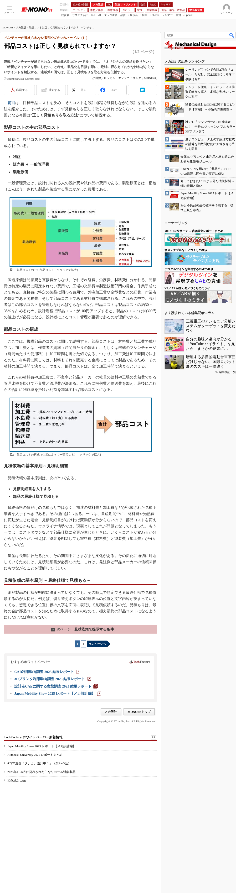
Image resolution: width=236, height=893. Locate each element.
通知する (54, 90)
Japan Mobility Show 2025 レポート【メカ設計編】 (41, 746)
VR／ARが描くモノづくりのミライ (187, 288)
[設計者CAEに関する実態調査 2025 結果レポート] (56, 686)
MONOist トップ (139, 712)
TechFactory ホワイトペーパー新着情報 (33, 737)
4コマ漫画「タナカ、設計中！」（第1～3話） (39, 763)
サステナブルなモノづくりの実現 (185, 250)
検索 (232, 35)
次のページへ (97, 644)
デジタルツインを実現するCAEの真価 (188, 269)
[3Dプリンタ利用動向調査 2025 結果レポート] (52, 679)
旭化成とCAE (16, 780)
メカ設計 (21, 27)
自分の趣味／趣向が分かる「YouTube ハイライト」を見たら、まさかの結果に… (210, 344)
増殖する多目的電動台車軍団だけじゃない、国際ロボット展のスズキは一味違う (211, 361)
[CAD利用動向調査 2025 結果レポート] (47, 672)
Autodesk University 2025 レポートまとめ (34, 754)
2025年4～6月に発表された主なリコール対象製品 (41, 772)
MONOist (7, 27)
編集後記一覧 (227, 372)
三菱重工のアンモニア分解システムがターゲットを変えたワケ (211, 326)
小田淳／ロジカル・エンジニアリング (116, 78)
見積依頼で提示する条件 (82, 629)
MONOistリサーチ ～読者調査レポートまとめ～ (195, 231)
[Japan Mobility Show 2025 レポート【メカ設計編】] (57, 693)
